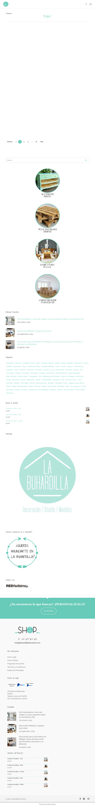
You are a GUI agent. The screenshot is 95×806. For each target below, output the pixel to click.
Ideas (23, 380)
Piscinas (37, 386)
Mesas (32, 383)
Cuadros (46, 370)
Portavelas (52, 386)
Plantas (44, 386)
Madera (17, 383)
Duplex (18, 373)
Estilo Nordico (11, 376)
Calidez (9, 366)
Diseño (76, 370)
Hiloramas (79, 376)
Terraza (60, 390)
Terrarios (53, 390)
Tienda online (69, 390)
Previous (9, 142)
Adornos (18, 363)
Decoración (60, 370)
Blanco (58, 363)
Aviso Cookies (12, 660)
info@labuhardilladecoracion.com (27, 643)
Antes (33, 363)
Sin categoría (76, 386)
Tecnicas (24, 390)
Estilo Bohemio (61, 373)
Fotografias (33, 376)
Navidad (58, 383)
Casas (24, 366)
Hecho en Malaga (68, 376)
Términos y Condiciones (16, 667)
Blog (63, 363)
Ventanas (9, 393)
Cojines (70, 366)
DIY (81, 370)
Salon (67, 386)
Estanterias (50, 373)
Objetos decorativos (76, 383)
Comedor (30, 370)
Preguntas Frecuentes (15, 664)
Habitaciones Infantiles (51, 376)
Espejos (42, 373)
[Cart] (86, 4)
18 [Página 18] (36, 142)
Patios (31, 386)
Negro (65, 383)
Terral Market (43, 390)
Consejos (38, 370)
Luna (79, 380)
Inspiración (30, 380)
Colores (22, 370)
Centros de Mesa (33, 366)
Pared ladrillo (23, 386)
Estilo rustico (23, 376)
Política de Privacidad (15, 670)
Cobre (57, 366)
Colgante (9, 370)
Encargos (25, 373)
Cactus (86, 363)
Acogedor (10, 363)
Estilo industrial (74, 373)
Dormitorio (10, 373)
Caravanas (17, 366)
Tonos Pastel (80, 390)
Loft (62, 380)
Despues (69, 370)
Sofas (84, 386)
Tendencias (33, 390)
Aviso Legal (11, 657)
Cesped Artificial (48, 366)
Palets (8, 386)
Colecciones (78, 366)
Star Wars (9, 390)
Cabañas (69, 363)
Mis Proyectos (41, 383)
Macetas (9, 383)
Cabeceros (78, 363)
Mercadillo (25, 383)
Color (16, 370)
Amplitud (25, 363)
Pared (14, 386)
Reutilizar (60, 386)
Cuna (53, 370)
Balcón (51, 363)
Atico (38, 363)
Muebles (51, 383)
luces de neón (70, 380)
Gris (39, 376)
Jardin (38, 380)
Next (41, 142)
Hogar (8, 380)
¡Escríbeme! (48, 611)
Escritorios (34, 373)
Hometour (16, 380)
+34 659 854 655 (29, 639)
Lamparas (56, 380)
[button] (90, 4)
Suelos (17, 390)
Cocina (63, 366)
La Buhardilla (46, 380)
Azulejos (44, 363)
